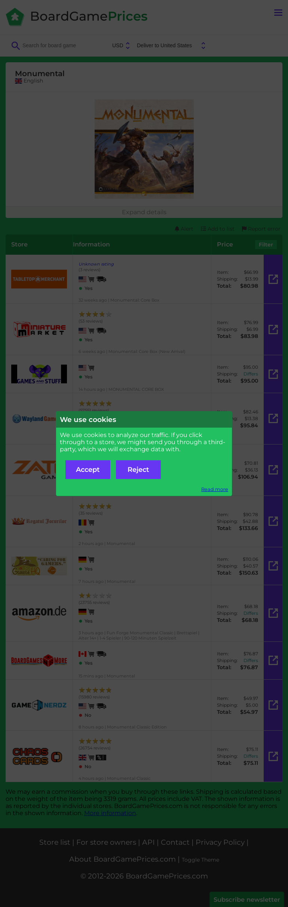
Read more (214, 489)
